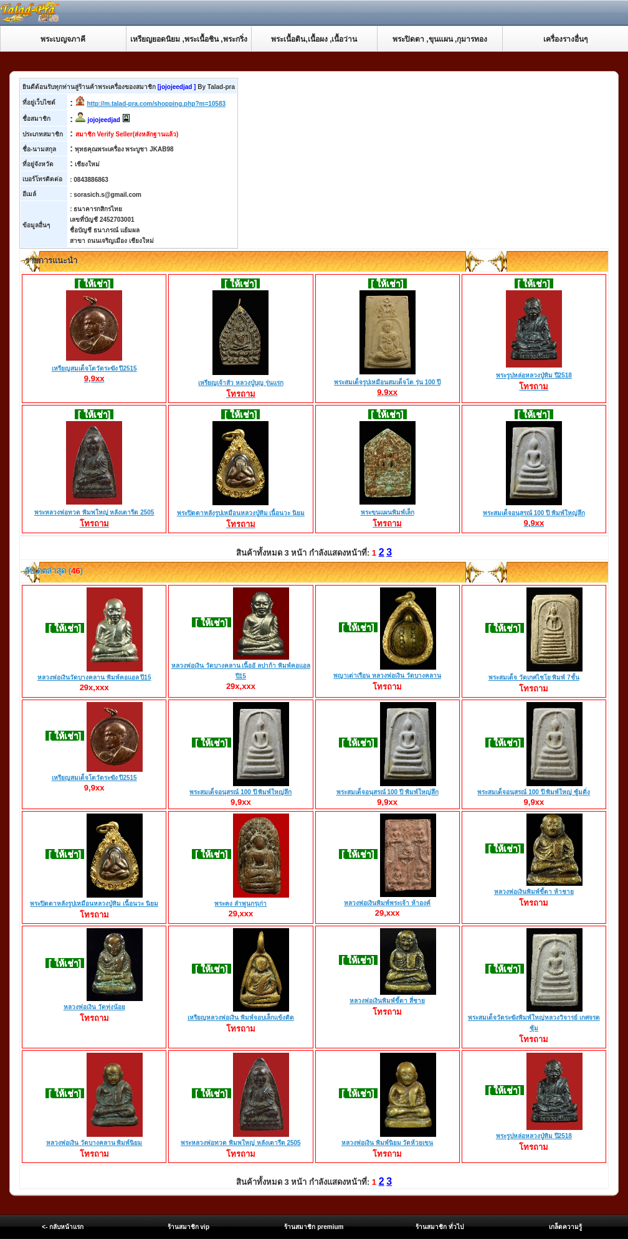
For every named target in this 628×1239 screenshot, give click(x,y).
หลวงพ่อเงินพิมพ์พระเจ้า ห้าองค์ (387, 903)
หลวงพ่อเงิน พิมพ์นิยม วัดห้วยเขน (387, 1142)
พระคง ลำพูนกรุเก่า (240, 903)
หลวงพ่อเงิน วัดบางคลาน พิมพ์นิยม (94, 1142)
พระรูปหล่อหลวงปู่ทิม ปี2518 (534, 376)
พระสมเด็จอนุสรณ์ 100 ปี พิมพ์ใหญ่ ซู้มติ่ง (533, 792)
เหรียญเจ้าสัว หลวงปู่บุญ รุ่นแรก (240, 383)
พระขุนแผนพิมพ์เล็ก (387, 513)
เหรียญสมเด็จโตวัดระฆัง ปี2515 (94, 368)
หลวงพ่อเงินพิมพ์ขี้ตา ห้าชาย (534, 891)
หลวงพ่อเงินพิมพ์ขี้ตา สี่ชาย (387, 1000)
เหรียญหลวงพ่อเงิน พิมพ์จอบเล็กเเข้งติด (241, 1017)
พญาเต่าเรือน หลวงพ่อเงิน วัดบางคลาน (387, 675)
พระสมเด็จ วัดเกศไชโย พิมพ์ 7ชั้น (533, 677)
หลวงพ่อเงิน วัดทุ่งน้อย (94, 1007)
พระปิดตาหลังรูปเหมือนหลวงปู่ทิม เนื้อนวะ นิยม (241, 514)
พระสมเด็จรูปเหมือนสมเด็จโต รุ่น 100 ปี (387, 382)
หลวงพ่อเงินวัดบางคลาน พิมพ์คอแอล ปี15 (94, 677)
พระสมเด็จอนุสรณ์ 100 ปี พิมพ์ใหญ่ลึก (534, 513)
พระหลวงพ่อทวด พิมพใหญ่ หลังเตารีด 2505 (94, 513)
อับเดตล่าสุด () (52, 571)
